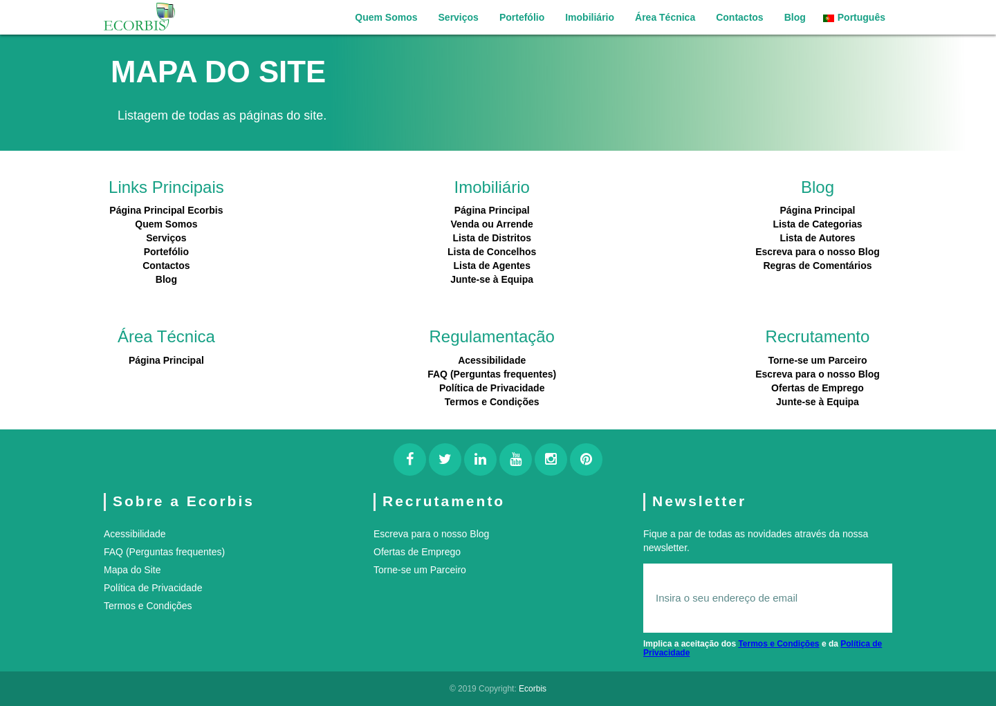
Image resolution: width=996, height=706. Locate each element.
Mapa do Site (132, 569)
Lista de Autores (817, 237)
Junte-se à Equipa (491, 279)
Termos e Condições (492, 401)
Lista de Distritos (491, 237)
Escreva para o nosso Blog (817, 251)
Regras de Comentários (817, 265)
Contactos (166, 265)
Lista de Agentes (492, 265)
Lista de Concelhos (492, 251)
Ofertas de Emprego (817, 387)
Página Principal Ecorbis (166, 210)
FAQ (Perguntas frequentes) (491, 374)
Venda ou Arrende (492, 224)
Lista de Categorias (817, 224)
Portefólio (166, 251)
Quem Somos (166, 224)
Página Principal (492, 210)
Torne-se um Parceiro (817, 360)
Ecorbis (532, 689)
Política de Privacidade (492, 387)
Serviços (166, 237)
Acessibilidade (492, 360)
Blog (166, 279)
